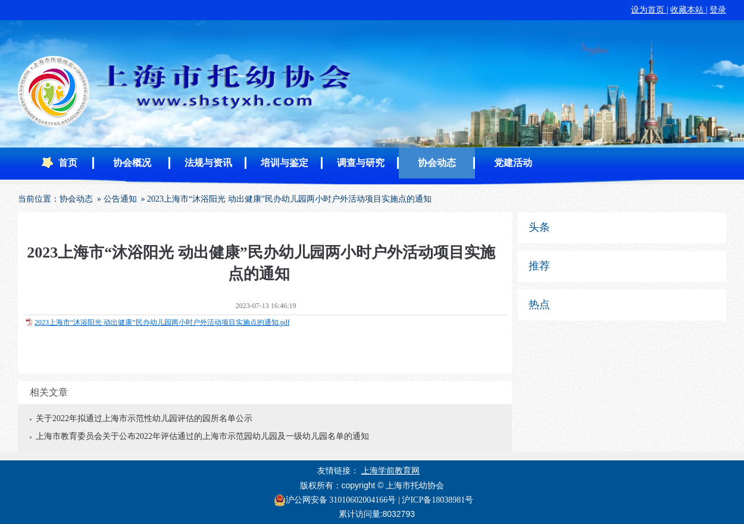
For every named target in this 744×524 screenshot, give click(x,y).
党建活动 (513, 163)
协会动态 (437, 163)
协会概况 (132, 163)
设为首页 (649, 9)
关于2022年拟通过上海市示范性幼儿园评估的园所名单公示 (144, 418)
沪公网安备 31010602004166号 (335, 500)
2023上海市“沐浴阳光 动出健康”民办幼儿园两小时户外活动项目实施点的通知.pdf (162, 322)
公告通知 (120, 198)
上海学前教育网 (390, 470)
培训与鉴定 (284, 163)
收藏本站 (688, 9)
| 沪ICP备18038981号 (435, 499)
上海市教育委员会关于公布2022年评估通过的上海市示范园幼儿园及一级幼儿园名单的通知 (202, 436)
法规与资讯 (208, 163)
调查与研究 (360, 163)
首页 (67, 163)
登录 (717, 9)
